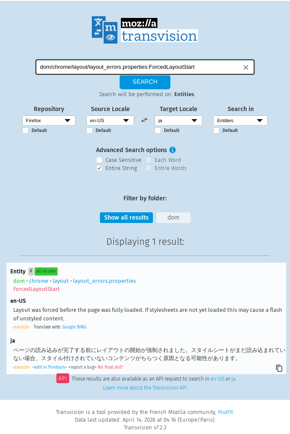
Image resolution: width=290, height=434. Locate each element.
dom (173, 217)
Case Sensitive (123, 160)
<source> (21, 327)
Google (69, 327)
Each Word (168, 160)
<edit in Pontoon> (49, 367)
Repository (49, 109)
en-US (217, 379)
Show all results (126, 217)
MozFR (225, 412)
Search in (241, 109)
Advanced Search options (131, 150)
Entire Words (171, 168)
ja (233, 379)
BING (81, 327)
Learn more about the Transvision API (145, 388)
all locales (46, 271)
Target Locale (178, 109)
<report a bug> (82, 367)
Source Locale (110, 109)
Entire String (121, 168)
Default (39, 130)
